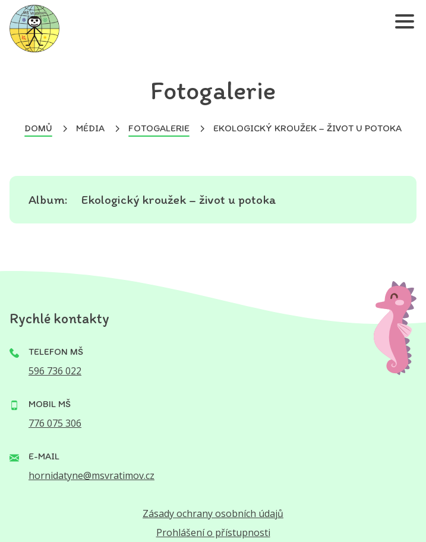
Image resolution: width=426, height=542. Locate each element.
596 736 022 (55, 370)
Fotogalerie (159, 128)
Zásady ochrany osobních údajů (213, 513)
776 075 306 (55, 423)
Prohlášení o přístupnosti (213, 532)
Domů (38, 128)
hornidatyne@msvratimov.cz (91, 475)
